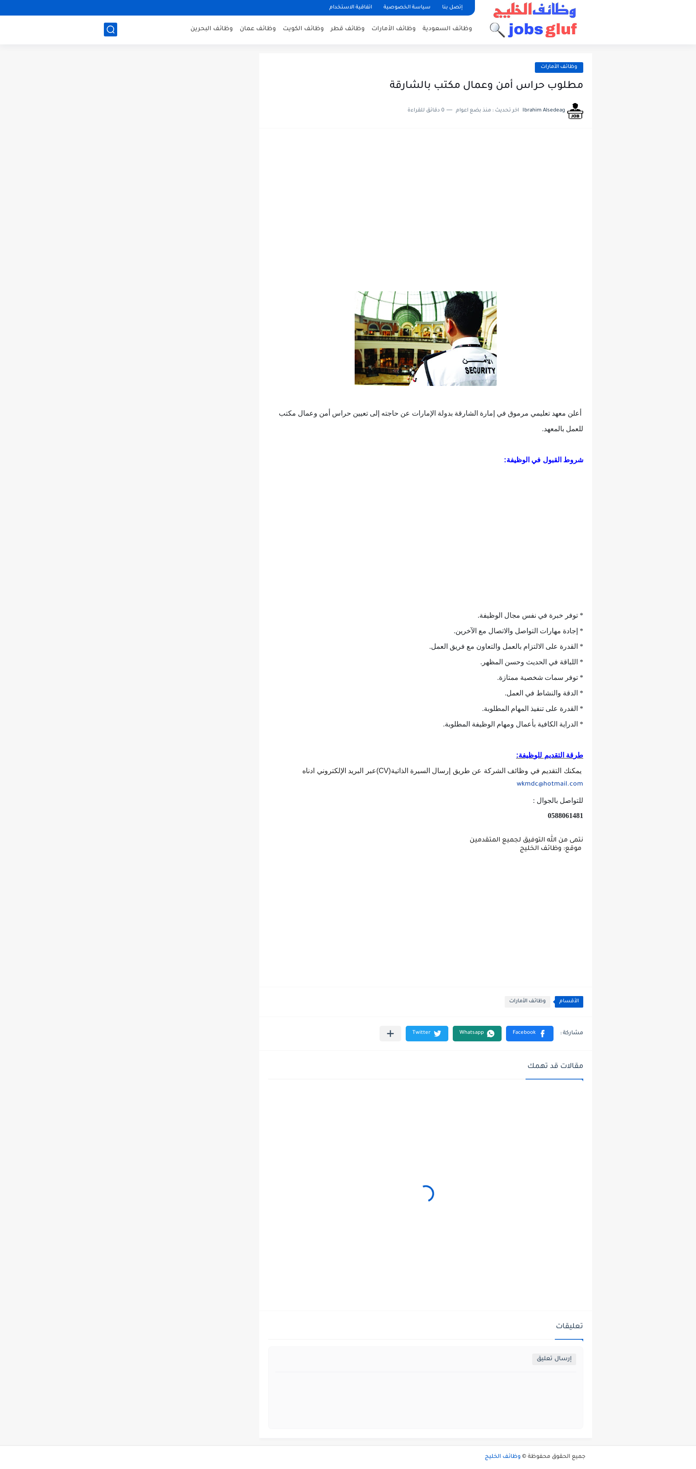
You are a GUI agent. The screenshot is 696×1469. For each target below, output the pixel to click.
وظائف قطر (348, 29)
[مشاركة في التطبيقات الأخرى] (390, 1033)
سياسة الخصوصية (407, 8)
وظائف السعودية (447, 29)
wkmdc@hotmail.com (550, 784)
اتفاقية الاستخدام (350, 8)
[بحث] (110, 29)
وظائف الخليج (503, 1457)
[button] (530, 1033)
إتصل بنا (452, 8)
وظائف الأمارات (394, 29)
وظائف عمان (258, 29)
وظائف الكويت (303, 29)
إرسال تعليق (554, 1359)
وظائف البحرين (211, 29)
